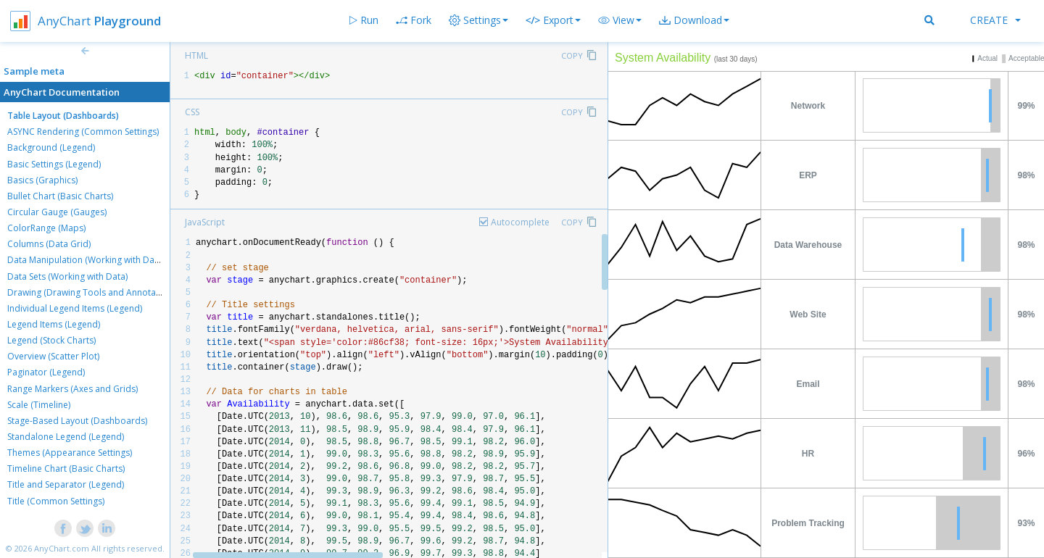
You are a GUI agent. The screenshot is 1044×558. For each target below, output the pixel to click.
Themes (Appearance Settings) (69, 452)
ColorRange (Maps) (46, 228)
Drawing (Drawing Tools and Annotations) (92, 292)
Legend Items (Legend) (53, 324)
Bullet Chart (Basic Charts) (60, 196)
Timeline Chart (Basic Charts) (66, 468)
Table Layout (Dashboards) (63, 115)
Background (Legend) (51, 147)
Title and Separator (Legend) (65, 484)
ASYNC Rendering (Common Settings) (83, 131)
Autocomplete (520, 222)
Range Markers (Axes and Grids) (72, 389)
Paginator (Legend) (46, 372)
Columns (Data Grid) (49, 244)
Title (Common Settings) (55, 501)
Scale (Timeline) (38, 405)
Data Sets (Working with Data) (67, 276)
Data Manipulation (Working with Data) (86, 260)
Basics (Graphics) (42, 180)
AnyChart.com (61, 548)
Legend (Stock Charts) (51, 340)
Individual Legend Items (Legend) (74, 308)
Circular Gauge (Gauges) (57, 212)
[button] (619, 20)
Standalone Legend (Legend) (65, 436)
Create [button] (995, 20)
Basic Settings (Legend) (54, 164)
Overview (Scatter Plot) (53, 356)
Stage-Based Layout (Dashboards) (77, 421)
